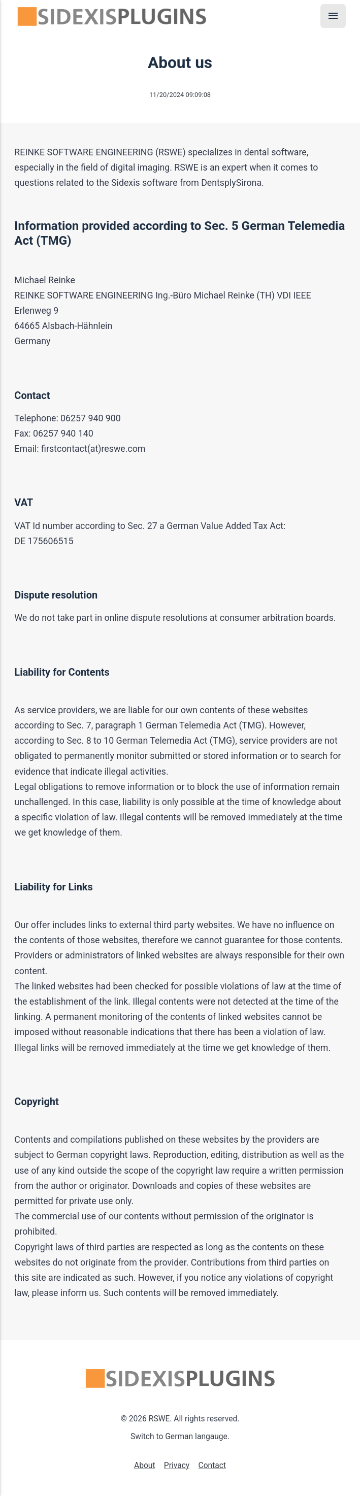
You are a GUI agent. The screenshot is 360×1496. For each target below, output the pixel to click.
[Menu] (333, 16)
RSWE (159, 1418)
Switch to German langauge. (180, 1436)
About (144, 1465)
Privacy (176, 1465)
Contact (212, 1465)
